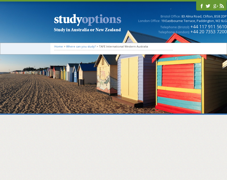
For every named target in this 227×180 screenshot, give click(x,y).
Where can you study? (81, 46)
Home (58, 46)
